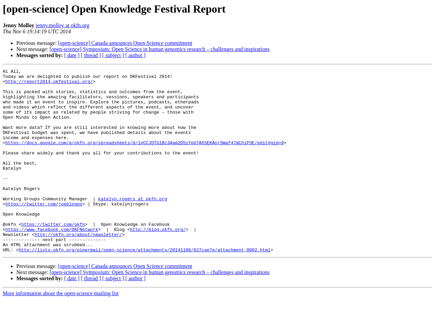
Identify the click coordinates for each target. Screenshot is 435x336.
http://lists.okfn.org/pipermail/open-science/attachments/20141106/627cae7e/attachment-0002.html (145, 286)
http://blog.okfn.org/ (158, 262)
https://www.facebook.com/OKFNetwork (51, 262)
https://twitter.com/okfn (53, 256)
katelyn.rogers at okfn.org (132, 225)
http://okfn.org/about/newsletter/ (78, 268)
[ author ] (135, 55)
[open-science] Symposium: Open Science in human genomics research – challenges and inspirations (159, 49)
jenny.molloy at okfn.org (62, 25)
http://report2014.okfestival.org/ (49, 84)
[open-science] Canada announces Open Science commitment (125, 43)
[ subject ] (113, 55)
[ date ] (72, 55)
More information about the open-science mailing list (61, 330)
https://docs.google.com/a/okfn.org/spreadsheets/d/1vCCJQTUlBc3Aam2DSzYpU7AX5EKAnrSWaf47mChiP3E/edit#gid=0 (144, 158)
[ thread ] (91, 55)
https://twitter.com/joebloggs (43, 231)
